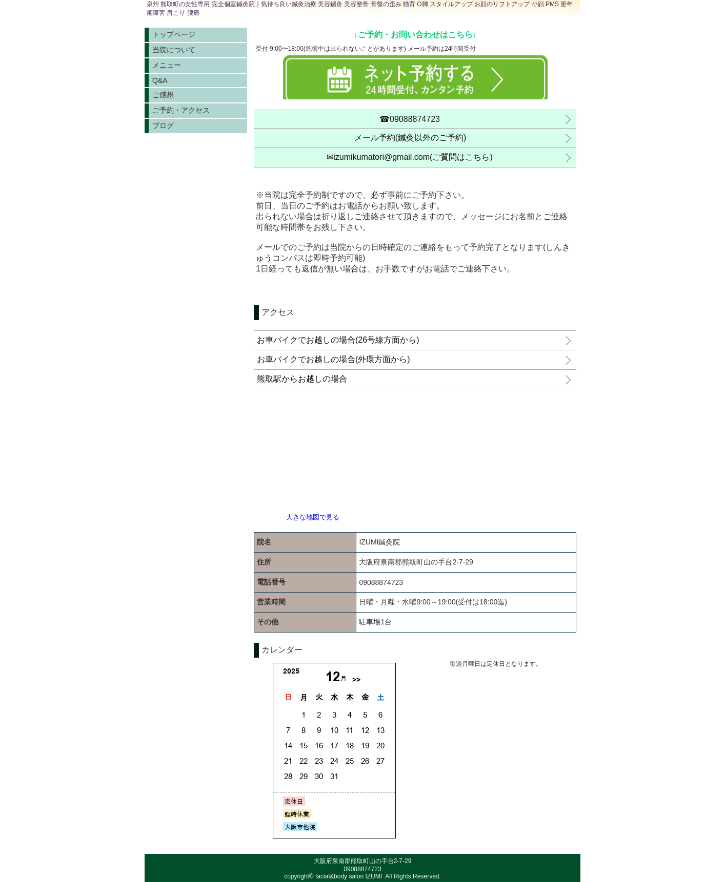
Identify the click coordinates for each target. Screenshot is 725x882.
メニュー (166, 65)
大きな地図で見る (312, 517)
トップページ (173, 34)
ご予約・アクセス (181, 110)
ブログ (163, 125)
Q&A (160, 80)
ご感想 (163, 95)
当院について (173, 50)
